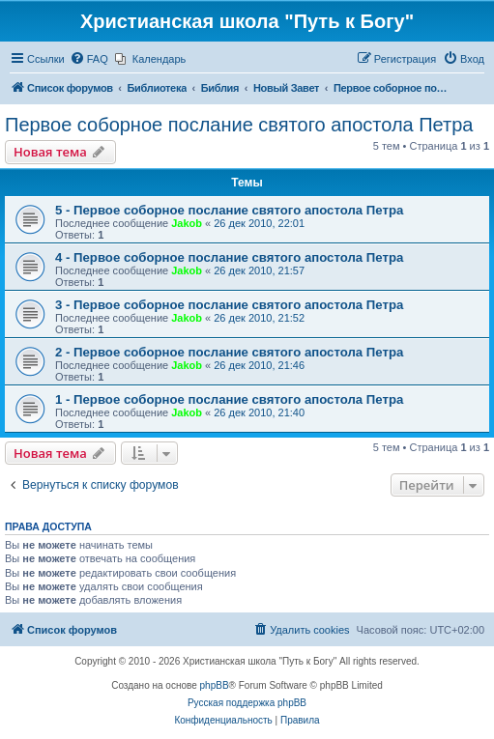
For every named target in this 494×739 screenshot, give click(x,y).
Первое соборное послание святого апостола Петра (239, 124)
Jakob (186, 223)
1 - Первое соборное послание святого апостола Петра (229, 399)
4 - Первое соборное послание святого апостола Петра (229, 257)
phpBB (214, 685)
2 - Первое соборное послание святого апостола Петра (229, 352)
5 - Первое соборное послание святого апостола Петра (229, 210)
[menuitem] (89, 59)
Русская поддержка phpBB (247, 702)
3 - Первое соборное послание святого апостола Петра (229, 305)
